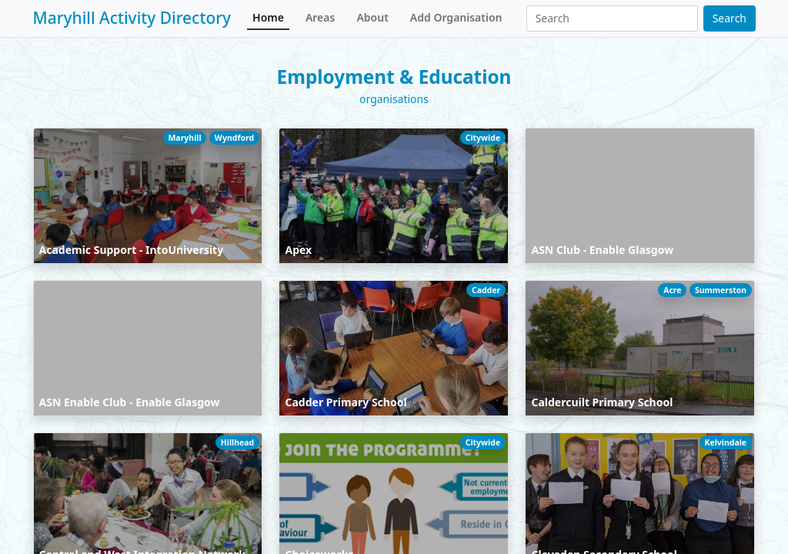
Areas (321, 17)
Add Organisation (456, 17)
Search (729, 18)
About (372, 17)
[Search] (612, 18)
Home (268, 17)
